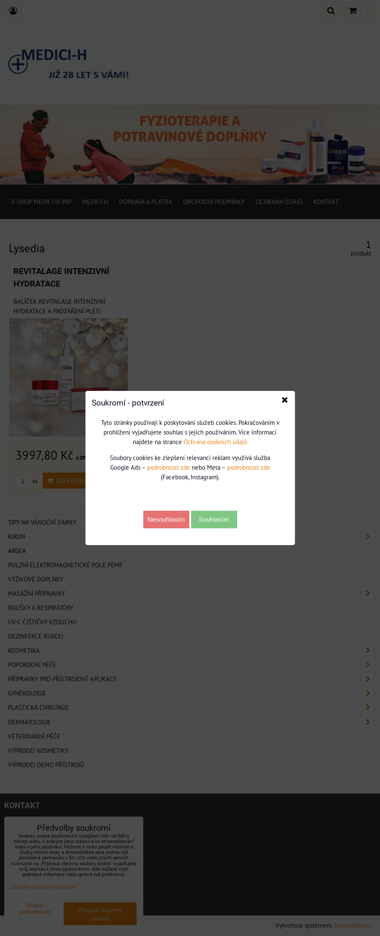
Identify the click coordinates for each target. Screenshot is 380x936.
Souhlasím (214, 519)
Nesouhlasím (166, 519)
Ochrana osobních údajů (215, 441)
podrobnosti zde (168, 467)
